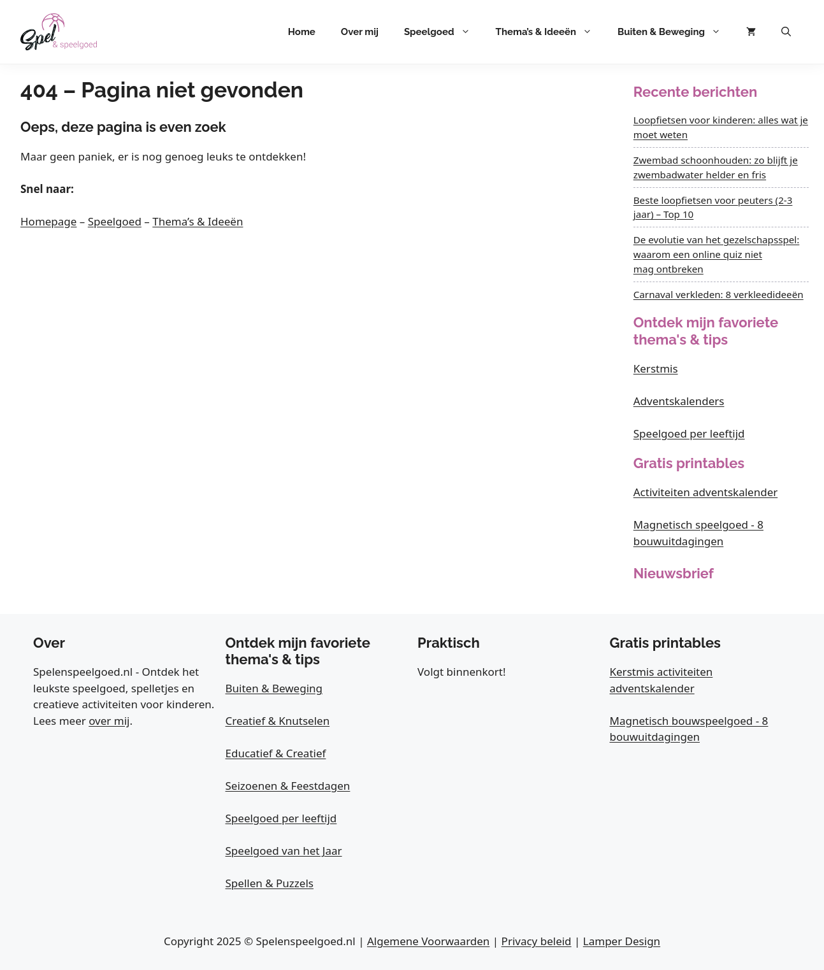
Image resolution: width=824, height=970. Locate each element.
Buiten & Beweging (676, 32)
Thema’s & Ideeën (550, 32)
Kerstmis (655, 368)
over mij (109, 720)
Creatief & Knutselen (278, 720)
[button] (786, 32)
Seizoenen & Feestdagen (288, 785)
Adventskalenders (679, 401)
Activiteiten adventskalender (705, 492)
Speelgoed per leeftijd (689, 433)
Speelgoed (443, 32)
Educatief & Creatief (276, 753)
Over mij (360, 32)
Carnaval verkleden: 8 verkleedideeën (718, 294)
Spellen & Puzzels (270, 883)
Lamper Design (621, 941)
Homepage (48, 221)
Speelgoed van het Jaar (284, 850)
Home (301, 32)
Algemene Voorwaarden (428, 941)
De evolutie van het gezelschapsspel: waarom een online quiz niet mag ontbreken (716, 254)
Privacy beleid (537, 941)
